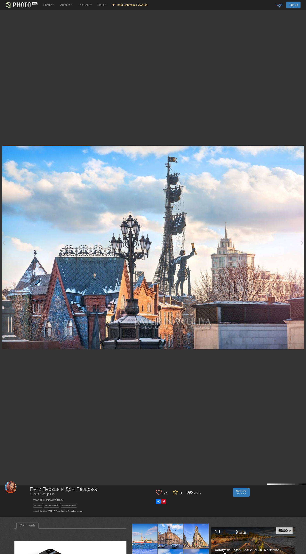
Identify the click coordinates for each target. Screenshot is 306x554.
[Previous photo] (3, 242)
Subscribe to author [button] (241, 492)
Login (279, 5)
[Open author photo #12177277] (196, 536)
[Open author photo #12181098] (170, 536)
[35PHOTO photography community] (21, 5)
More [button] (102, 5)
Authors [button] (66, 5)
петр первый (51, 505)
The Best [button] (85, 5)
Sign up (293, 5)
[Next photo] (302, 242)
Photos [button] (48, 5)
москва (37, 505)
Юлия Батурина (42, 494)
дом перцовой (69, 505)
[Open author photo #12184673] (145, 536)
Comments (28, 525)
